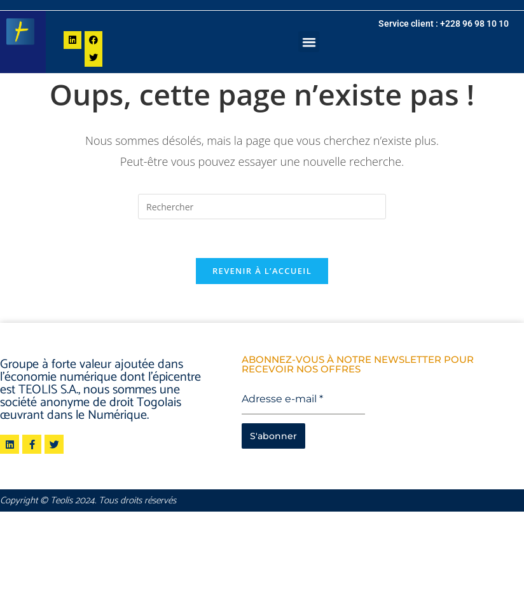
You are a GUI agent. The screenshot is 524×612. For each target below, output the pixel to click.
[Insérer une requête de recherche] (262, 206)
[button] (310, 41)
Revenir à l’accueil (262, 270)
